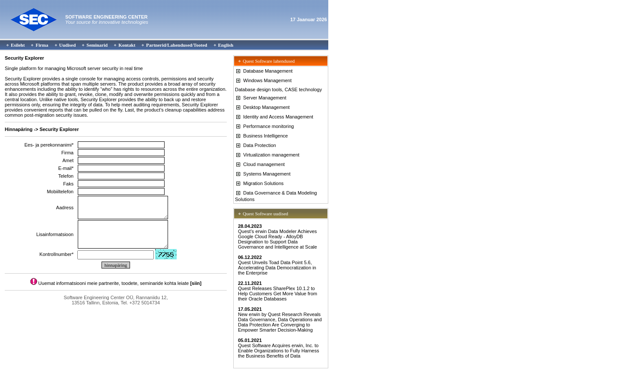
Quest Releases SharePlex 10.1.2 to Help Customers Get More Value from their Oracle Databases (277, 291)
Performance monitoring (264, 126)
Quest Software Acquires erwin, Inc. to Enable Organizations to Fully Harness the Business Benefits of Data (278, 348)
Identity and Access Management (274, 116)
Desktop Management (262, 107)
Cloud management (260, 164)
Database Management (263, 70)
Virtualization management (267, 154)
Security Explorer (24, 58)
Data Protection (255, 145)
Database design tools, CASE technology (278, 89)
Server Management (260, 97)
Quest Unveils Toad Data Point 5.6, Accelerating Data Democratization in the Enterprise (277, 265)
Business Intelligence (261, 135)
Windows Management (263, 80)
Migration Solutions (259, 183)
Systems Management (263, 173)
